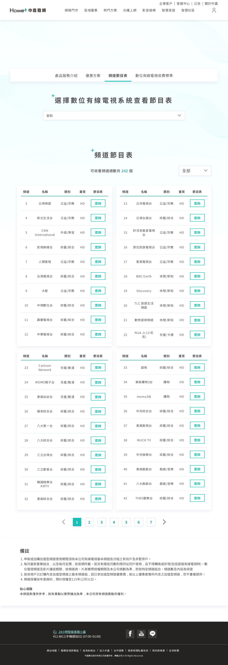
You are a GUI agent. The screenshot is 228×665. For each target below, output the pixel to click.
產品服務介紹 (66, 75)
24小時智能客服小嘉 (69, 632)
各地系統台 (89, 650)
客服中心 (183, 3)
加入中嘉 (105, 650)
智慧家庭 (168, 11)
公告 (197, 3)
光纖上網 (130, 11)
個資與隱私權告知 (138, 650)
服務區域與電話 (70, 650)
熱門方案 (110, 11)
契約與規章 (158, 650)
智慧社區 (188, 11)
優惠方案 (93, 75)
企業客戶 (166, 3)
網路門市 (71, 11)
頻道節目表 (118, 75)
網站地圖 (52, 650)
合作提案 (119, 650)
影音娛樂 (149, 11)
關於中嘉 (211, 3)
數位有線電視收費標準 (154, 75)
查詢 (98, 203)
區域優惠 (91, 11)
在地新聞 (174, 650)
